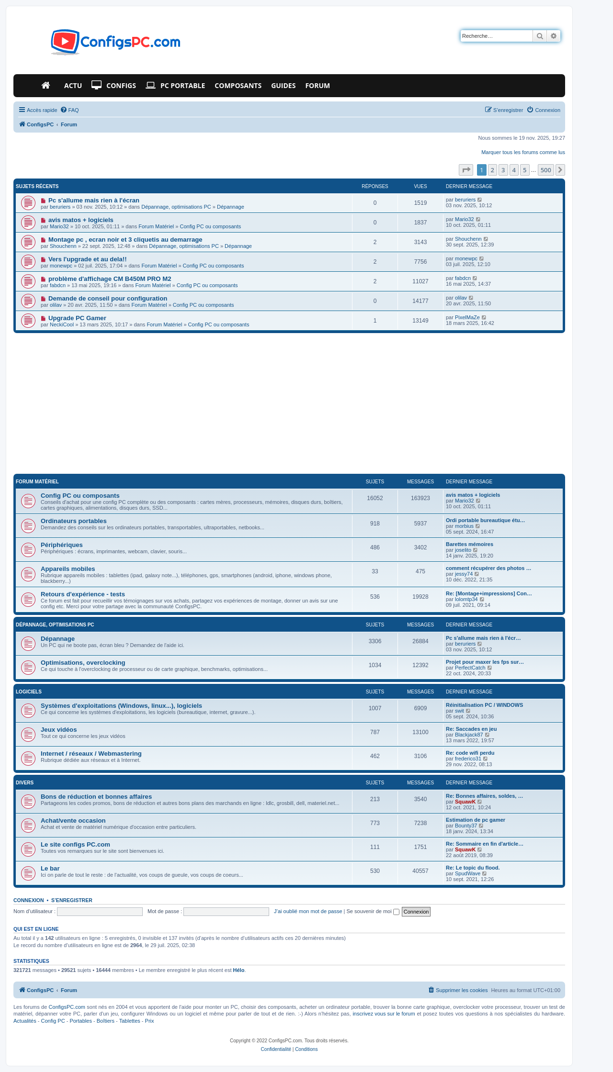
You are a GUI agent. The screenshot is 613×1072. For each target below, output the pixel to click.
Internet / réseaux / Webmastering (91, 753)
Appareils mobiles (68, 568)
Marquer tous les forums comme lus (523, 152)
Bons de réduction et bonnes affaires (96, 796)
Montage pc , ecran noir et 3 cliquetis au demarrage (125, 239)
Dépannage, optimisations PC (176, 207)
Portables (80, 1021)
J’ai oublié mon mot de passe (308, 911)
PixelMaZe (467, 317)
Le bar (50, 868)
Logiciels (29, 691)
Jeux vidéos (59, 729)
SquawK (465, 801)
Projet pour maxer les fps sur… (485, 662)
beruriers (60, 207)
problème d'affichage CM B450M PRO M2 (109, 278)
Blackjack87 (469, 734)
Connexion (28, 900)
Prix (149, 1021)
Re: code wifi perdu (470, 753)
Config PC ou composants (210, 226)
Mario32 (59, 226)
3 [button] (503, 170)
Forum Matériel (156, 226)
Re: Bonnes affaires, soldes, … (484, 796)
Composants (238, 85)
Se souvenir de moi (373, 911)
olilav (56, 305)
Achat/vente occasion (73, 820)
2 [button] (492, 170)
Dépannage (230, 207)
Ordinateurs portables (74, 521)
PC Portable (175, 85)
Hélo (239, 970)
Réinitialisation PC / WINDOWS (484, 705)
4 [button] (514, 170)
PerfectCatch (470, 667)
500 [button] (546, 170)
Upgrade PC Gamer (77, 318)
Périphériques (62, 544)
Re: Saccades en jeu (471, 729)
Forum (317, 85)
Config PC (53, 1021)
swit (459, 711)
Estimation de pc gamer (475, 820)
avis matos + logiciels (81, 219)
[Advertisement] (289, 405)
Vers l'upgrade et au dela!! (87, 259)
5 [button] (524, 170)
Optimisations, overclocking (83, 662)
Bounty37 (466, 825)
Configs (113, 85)
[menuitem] (69, 110)
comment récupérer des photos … (489, 568)
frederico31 (468, 758)
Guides (283, 85)
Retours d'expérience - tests (83, 594)
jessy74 (464, 574)
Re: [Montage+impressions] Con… (489, 593)
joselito (463, 550)
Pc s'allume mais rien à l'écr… (483, 638)
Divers (25, 782)
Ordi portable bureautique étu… (485, 520)
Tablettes (129, 1021)
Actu (73, 85)
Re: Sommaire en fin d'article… (484, 844)
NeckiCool (62, 324)
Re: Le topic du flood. (472, 868)
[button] (466, 170)
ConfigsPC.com (67, 1007)
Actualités (24, 1021)
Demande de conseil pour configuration (107, 298)
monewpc (61, 265)
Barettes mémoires (469, 544)
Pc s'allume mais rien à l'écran (93, 200)
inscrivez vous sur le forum (383, 1013)
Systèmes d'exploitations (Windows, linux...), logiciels (121, 705)
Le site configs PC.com (75, 844)
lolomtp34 (466, 599)
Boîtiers (105, 1021)
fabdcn (58, 285)
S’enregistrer (71, 900)
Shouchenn (63, 246)
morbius (464, 526)
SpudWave (467, 873)
